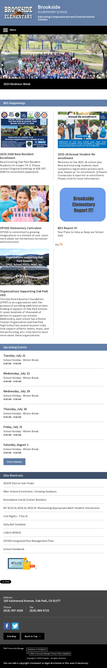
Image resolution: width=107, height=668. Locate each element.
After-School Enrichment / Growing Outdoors (30, 491)
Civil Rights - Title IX (15, 516)
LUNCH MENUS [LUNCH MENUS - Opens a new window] (12, 532)
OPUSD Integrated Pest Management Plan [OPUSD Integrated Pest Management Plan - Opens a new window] (28, 540)
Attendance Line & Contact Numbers (24, 499)
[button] (10, 30)
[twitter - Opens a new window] (15, 626)
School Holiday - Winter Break (21, 360)
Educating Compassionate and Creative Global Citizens (66, 18)
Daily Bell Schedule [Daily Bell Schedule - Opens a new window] (14, 524)
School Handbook (13, 549)
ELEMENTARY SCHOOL (53, 12)
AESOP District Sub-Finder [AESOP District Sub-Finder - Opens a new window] (18, 483)
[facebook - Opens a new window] (6, 626)
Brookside (49, 7)
